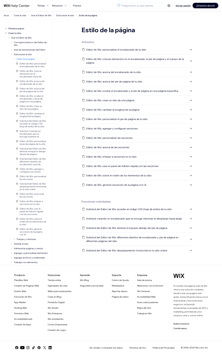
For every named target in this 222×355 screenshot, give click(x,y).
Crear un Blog (54, 296)
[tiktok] (33, 347)
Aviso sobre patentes (147, 302)
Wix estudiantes (56, 319)
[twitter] (44, 347)
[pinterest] (39, 347)
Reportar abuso (119, 291)
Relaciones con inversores (150, 285)
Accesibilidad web (23, 319)
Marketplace (118, 285)
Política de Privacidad (163, 347)
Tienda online (54, 280)
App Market (20, 302)
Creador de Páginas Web (26, 285)
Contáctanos (180, 328)
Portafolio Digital (56, 302)
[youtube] (22, 347)
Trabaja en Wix (144, 313)
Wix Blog (84, 280)
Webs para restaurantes (60, 291)
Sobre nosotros (181, 323)
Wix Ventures (143, 291)
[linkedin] (50, 347)
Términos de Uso (137, 347)
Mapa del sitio (144, 307)
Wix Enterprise (55, 313)
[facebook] (17, 347)
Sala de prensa (144, 280)
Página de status (120, 296)
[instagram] (28, 347)
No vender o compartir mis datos (106, 347)
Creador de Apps (22, 324)
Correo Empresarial (57, 324)
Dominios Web (21, 313)
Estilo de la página (88, 15)
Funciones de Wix (23, 296)
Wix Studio (53, 307)
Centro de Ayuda (120, 280)
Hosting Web (20, 307)
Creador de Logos (57, 330)
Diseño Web (20, 291)
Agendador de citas (58, 285)
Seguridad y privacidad (91, 285)
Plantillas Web (21, 280)
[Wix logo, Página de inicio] (178, 276)
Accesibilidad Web (146, 296)
